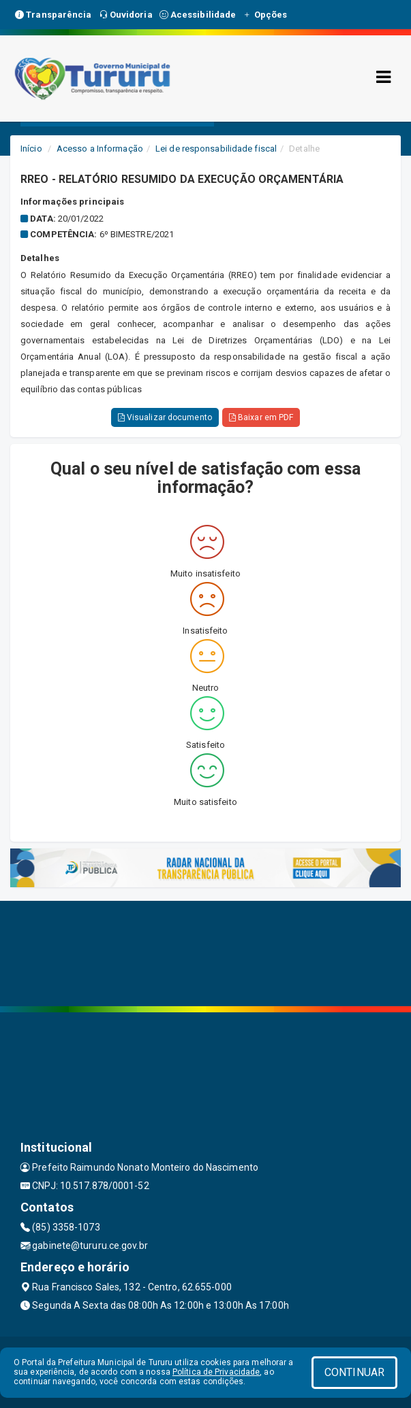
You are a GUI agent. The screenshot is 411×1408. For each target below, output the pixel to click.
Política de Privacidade (216, 1372)
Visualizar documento (165, 417)
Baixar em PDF (261, 417)
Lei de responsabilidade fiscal (216, 148)
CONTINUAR (354, 1372)
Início (31, 148)
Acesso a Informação (100, 148)
